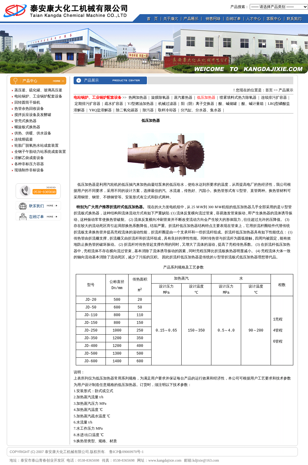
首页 (269, 90)
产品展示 (286, 90)
